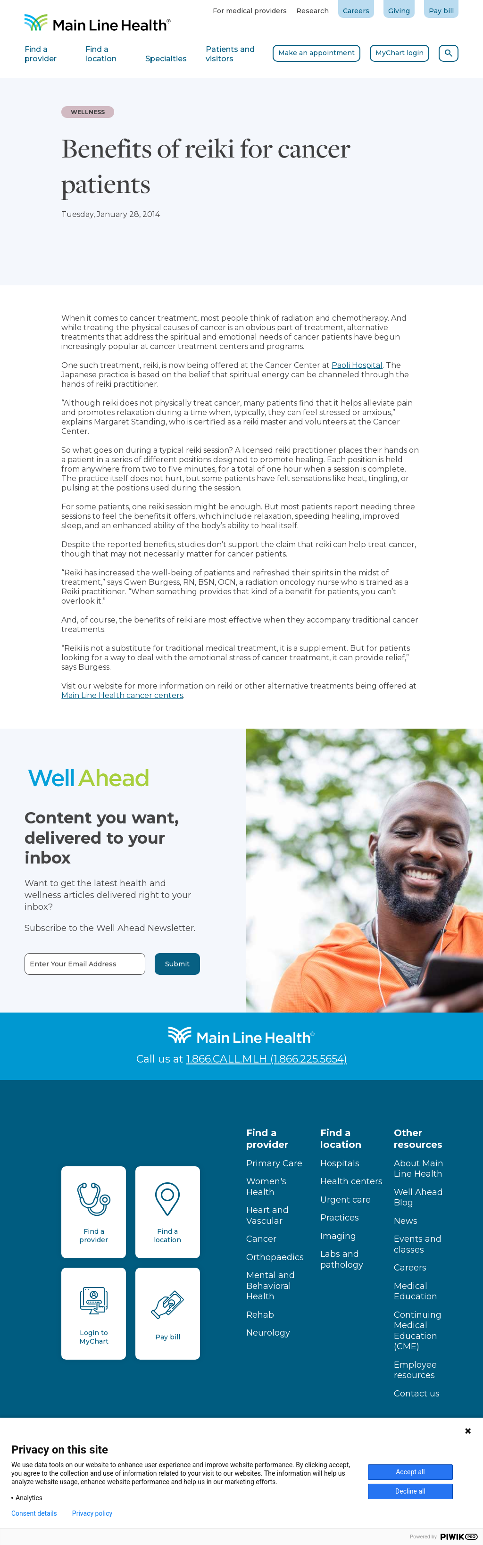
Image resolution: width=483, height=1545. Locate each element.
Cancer (261, 1239)
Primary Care (274, 1163)
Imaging (338, 1236)
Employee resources (415, 1370)
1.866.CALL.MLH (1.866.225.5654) (266, 1059)
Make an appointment (316, 53)
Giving (399, 11)
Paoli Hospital (357, 365)
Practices (339, 1218)
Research (312, 11)
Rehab (260, 1315)
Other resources (418, 1138)
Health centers (351, 1181)
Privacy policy (92, 1513)
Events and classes (417, 1244)
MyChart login (399, 53)
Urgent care (345, 1200)
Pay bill (441, 11)
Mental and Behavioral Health (270, 1286)
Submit (161, 964)
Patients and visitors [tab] (230, 54)
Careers (356, 11)
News (405, 1221)
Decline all (410, 1491)
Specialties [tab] (166, 58)
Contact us (417, 1393)
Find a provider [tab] (41, 54)
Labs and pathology (341, 1259)
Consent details (34, 1513)
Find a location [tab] (101, 54)
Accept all (410, 1472)
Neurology (268, 1333)
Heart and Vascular (267, 1215)
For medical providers (250, 11)
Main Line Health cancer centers (122, 695)
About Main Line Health (418, 1169)
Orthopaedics (275, 1257)
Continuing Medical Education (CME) (417, 1331)
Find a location (340, 1138)
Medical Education (415, 1291)
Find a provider (267, 1138)
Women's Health (266, 1186)
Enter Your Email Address (57, 964)
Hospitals (339, 1163)
